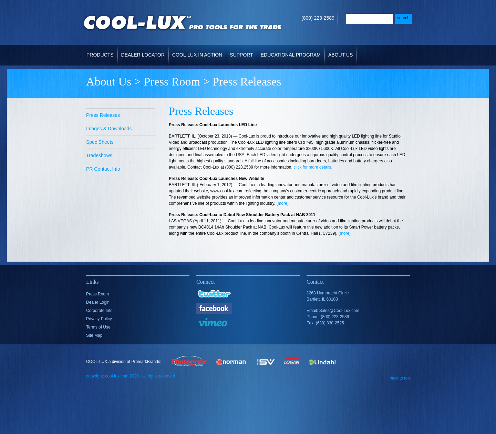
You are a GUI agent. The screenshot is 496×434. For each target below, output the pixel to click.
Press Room (172, 81)
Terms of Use (98, 327)
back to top (400, 378)
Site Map (94, 335)
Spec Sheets (99, 142)
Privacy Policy (99, 318)
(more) (283, 203)
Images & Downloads (109, 128)
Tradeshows (99, 155)
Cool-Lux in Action (197, 55)
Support (242, 51)
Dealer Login (98, 302)
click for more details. (312, 167)
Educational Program (291, 55)
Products (100, 51)
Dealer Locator (143, 55)
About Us (341, 51)
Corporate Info (99, 310)
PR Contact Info (103, 169)
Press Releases (103, 115)
